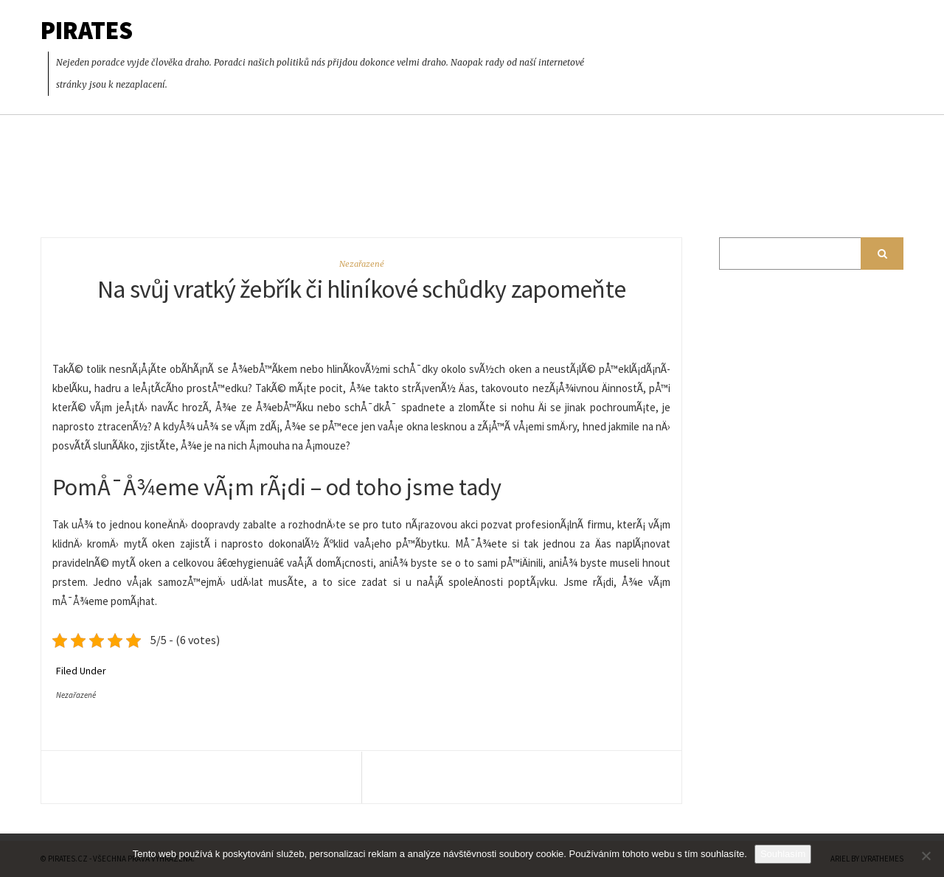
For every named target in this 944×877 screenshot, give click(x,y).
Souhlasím (782, 853)
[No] (925, 855)
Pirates (87, 30)
